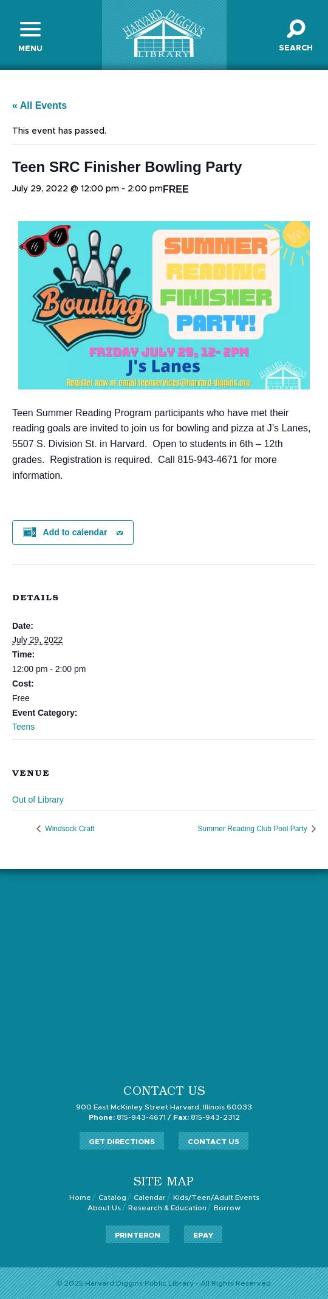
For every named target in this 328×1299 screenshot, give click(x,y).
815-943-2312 (206, 1117)
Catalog (112, 1197)
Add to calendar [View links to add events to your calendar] (75, 532)
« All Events (39, 105)
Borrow (227, 1208)
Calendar (150, 1197)
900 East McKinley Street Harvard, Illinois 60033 (164, 1107)
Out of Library (38, 799)
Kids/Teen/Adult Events (216, 1197)
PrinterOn (137, 1235)
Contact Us (213, 1141)
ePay (203, 1235)
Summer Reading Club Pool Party (253, 828)
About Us (104, 1208)
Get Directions (122, 1141)
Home (80, 1197)
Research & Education (167, 1208)
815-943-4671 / (130, 1117)
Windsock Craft (69, 828)
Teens (23, 727)
